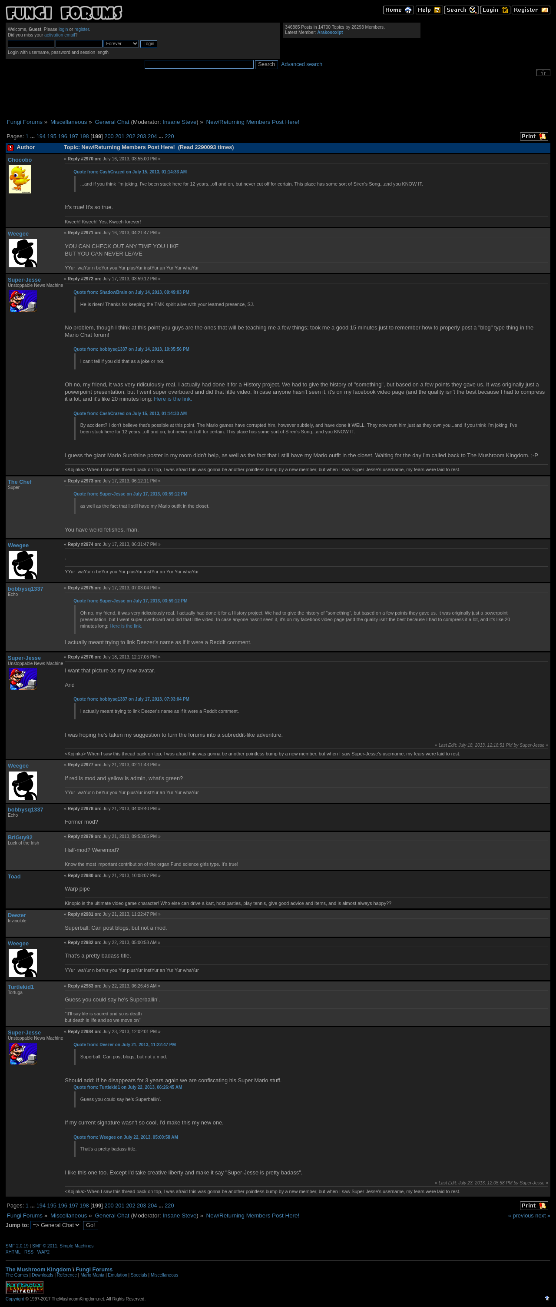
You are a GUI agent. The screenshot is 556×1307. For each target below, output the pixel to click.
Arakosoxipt (330, 32)
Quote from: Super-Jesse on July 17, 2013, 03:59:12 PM (130, 494)
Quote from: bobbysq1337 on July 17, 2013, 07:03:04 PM (131, 699)
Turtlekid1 (21, 987)
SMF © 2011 (44, 1246)
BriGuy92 (20, 837)
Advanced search (301, 64)
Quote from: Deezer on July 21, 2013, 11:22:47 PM (124, 1044)
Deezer (17, 915)
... (33, 136)
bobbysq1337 (25, 588)
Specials (139, 1275)
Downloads (42, 1275)
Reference (67, 1275)
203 (141, 136)
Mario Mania (92, 1275)
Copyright (15, 1299)
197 (73, 136)
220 (169, 136)
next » (542, 1215)
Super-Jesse (24, 279)
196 (62, 136)
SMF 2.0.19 (17, 1246)
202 (130, 136)
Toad (14, 876)
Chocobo (20, 159)
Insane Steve (179, 122)
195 (51, 136)
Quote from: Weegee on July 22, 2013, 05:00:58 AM (125, 1137)
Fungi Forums (94, 1269)
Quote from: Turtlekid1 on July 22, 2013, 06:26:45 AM (127, 1087)
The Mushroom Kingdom (38, 1269)
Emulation (117, 1275)
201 (119, 136)
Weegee (18, 233)
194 (41, 136)
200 (108, 136)
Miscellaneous (164, 1275)
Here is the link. (172, 399)
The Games (17, 1275)
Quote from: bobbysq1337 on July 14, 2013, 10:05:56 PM (131, 349)
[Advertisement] (278, 97)
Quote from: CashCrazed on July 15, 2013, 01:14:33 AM (130, 172)
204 (152, 136)
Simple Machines (76, 1246)
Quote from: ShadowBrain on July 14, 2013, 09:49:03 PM (131, 292)
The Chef (20, 482)
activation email (59, 35)
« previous (521, 1215)
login (63, 29)
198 (84, 136)
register (81, 29)
